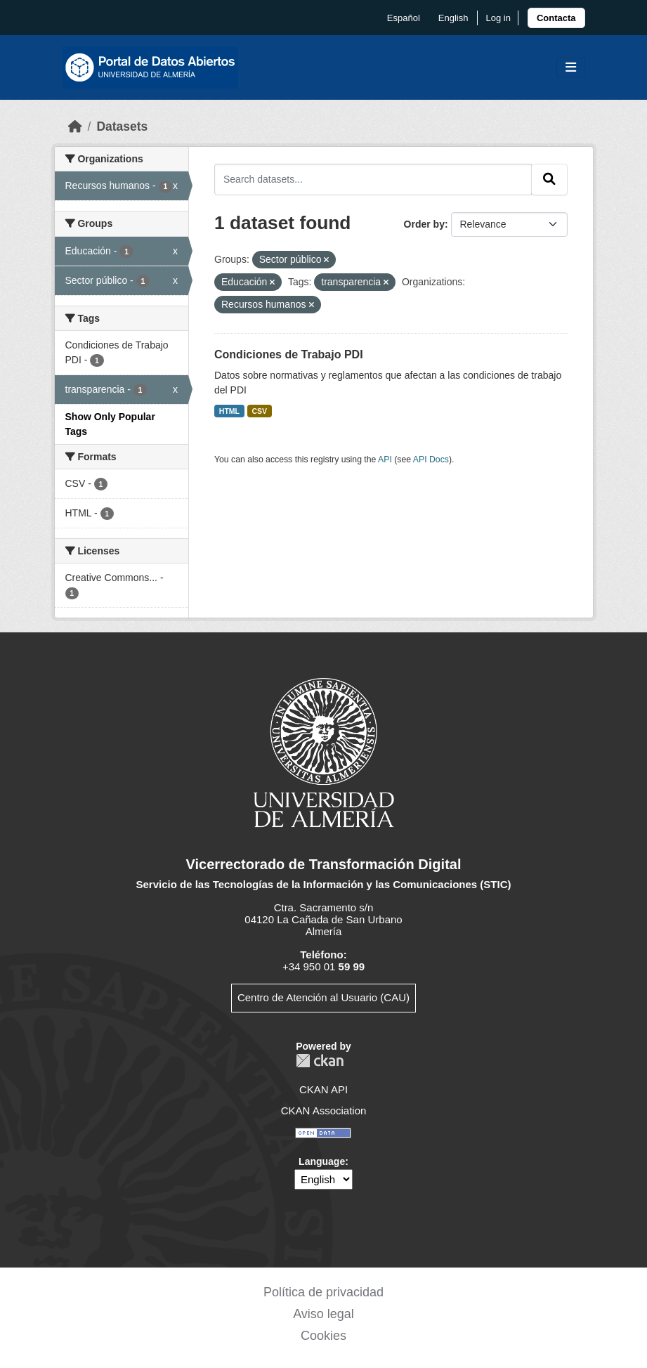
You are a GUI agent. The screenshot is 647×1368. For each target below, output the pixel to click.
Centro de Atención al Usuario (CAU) (323, 997)
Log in (497, 18)
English (453, 18)
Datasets (122, 126)
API (385, 459)
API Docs (431, 459)
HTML (229, 411)
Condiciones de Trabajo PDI (288, 354)
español (403, 18)
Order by (424, 224)
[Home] (75, 126)
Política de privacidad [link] (323, 1292)
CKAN (320, 1060)
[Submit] (549, 179)
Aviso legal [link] (323, 1314)
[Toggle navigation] (570, 68)
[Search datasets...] (373, 179)
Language (322, 1161)
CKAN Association (324, 1110)
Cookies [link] (323, 1336)
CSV (260, 411)
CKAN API (323, 1089)
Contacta (556, 18)
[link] (556, 18)
